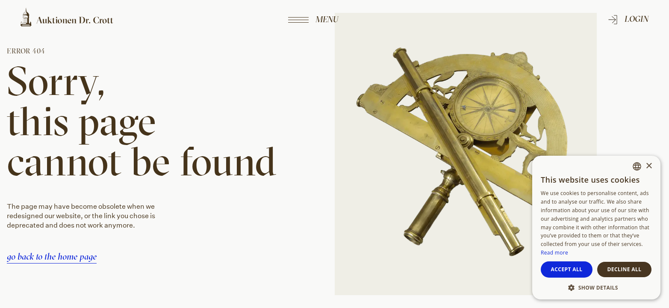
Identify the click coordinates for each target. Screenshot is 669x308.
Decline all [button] (624, 269)
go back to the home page (52, 256)
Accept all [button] (567, 269)
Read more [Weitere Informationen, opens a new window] (554, 252)
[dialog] (596, 227)
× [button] (648, 166)
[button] (596, 287)
